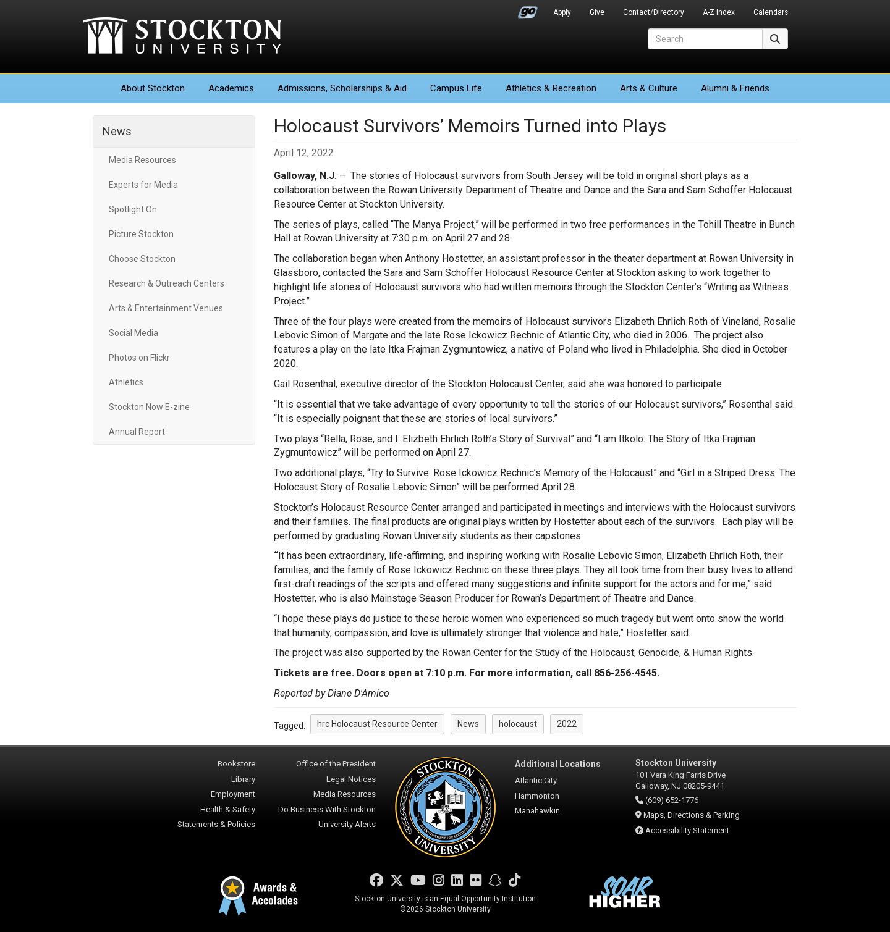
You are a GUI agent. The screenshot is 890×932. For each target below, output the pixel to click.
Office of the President (336, 763)
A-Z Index (719, 12)
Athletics (551, 88)
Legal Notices (351, 779)
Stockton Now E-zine (149, 407)
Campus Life (456, 88)
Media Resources (142, 160)
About (153, 88)
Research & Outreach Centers (166, 283)
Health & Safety (227, 809)
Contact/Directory (653, 12)
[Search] (705, 38)
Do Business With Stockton (327, 809)
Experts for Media (143, 185)
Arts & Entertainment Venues (166, 308)
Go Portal (528, 9)
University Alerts (347, 824)
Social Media (133, 333)
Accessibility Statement (687, 830)
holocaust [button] (518, 724)
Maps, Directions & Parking (691, 815)
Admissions (342, 88)
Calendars (770, 12)
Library (243, 779)
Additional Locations (558, 764)
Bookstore (236, 763)
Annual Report (137, 432)
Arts (648, 88)
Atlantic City (536, 780)
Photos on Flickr (139, 358)
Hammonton (537, 795)
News (117, 131)
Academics (231, 88)
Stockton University (182, 37)
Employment (233, 794)
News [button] (468, 724)
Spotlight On (133, 209)
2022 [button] (567, 724)
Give (597, 12)
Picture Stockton (141, 234)
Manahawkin (537, 810)
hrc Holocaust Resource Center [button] (377, 724)
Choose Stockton (142, 259)
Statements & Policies (216, 824)
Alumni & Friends (735, 88)
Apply (562, 12)
